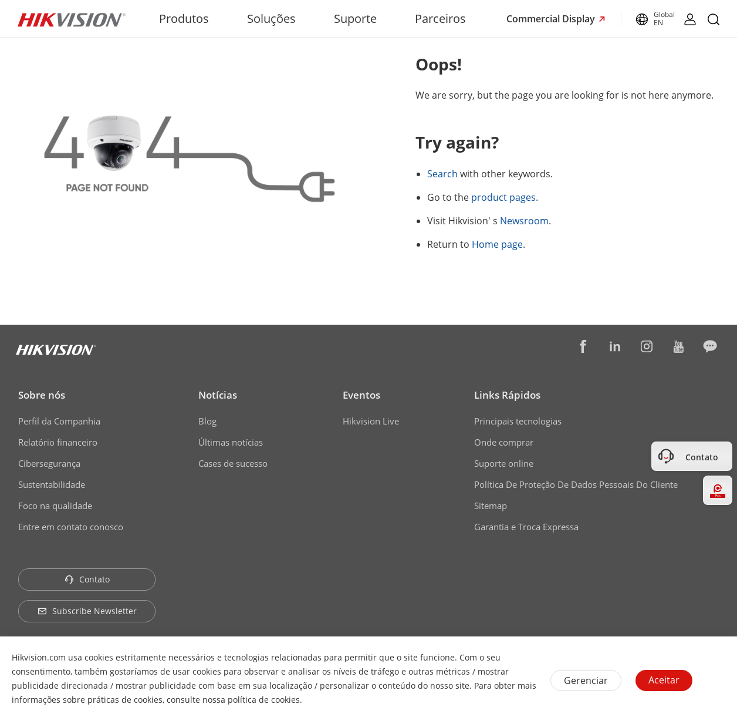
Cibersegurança (49, 463)
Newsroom (524, 220)
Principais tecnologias (518, 421)
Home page (497, 244)
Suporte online (503, 463)
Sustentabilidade (51, 484)
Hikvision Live (371, 421)
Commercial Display (551, 18)
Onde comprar (503, 442)
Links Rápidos (507, 395)
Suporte (355, 18)
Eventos (361, 395)
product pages (503, 197)
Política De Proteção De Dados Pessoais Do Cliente (576, 484)
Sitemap (490, 505)
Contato (87, 579)
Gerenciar (586, 680)
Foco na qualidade (55, 505)
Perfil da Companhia (59, 421)
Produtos (184, 18)
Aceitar (663, 679)
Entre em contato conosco (70, 527)
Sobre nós (41, 395)
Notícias (217, 395)
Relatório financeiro (57, 442)
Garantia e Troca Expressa (526, 527)
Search (442, 173)
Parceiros (440, 18)
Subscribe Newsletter (87, 610)
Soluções (271, 18)
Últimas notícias (230, 442)
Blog (207, 421)
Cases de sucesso (233, 463)
